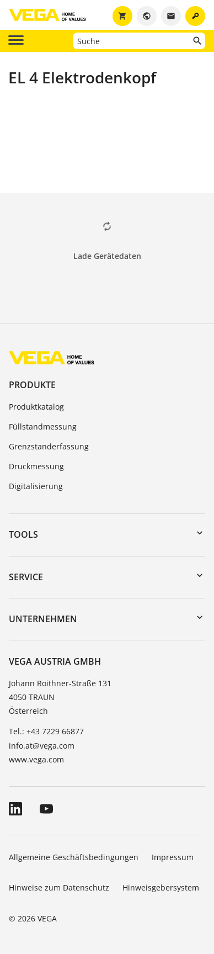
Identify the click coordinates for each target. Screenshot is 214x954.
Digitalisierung (36, 486)
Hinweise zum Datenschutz (59, 887)
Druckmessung (36, 466)
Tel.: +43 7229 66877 (46, 731)
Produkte (32, 385)
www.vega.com (36, 759)
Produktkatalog (36, 406)
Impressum (173, 857)
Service (26, 577)
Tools (23, 534)
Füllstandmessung (43, 426)
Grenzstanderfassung (49, 446)
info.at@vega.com (41, 745)
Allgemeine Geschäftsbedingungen (73, 857)
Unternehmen (43, 619)
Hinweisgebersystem (160, 887)
